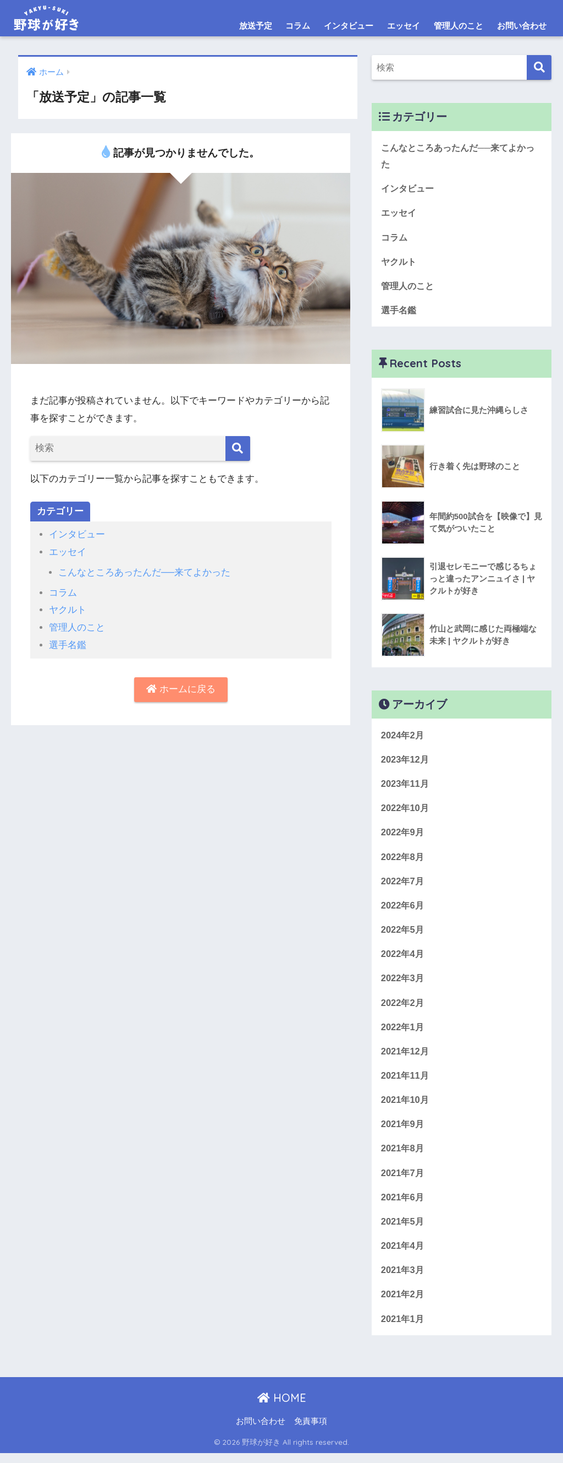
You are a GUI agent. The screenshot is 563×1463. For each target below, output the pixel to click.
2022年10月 (405, 811)
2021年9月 (403, 1130)
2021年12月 (405, 1057)
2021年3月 (403, 1279)
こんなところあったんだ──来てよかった (144, 572)
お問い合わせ (522, 25)
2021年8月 (403, 1155)
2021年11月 (405, 1081)
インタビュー (348, 25)
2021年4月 (403, 1254)
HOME (281, 1408)
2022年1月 (403, 1032)
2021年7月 (403, 1180)
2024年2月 (403, 737)
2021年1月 (403, 1328)
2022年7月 (403, 884)
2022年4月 (403, 959)
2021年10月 (405, 1106)
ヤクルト (67, 609)
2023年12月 (405, 762)
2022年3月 (403, 983)
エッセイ (403, 25)
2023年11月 (405, 786)
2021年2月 (403, 1303)
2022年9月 (403, 835)
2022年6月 (403, 909)
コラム (297, 25)
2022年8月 (403, 860)
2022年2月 (403, 1008)
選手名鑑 (67, 643)
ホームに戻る (181, 688)
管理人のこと (458, 25)
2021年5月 (403, 1229)
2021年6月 (403, 1205)
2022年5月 (403, 934)
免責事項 (310, 1431)
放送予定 (255, 25)
